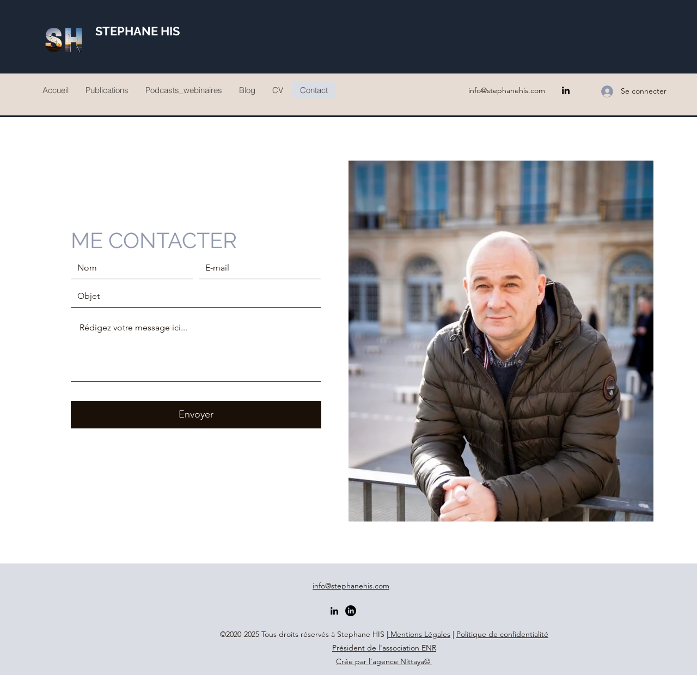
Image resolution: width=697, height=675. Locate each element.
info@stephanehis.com (506, 90)
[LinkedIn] (565, 90)
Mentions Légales (419, 634)
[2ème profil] (350, 610)
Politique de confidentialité (502, 634)
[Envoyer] (196, 414)
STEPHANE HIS (137, 31)
